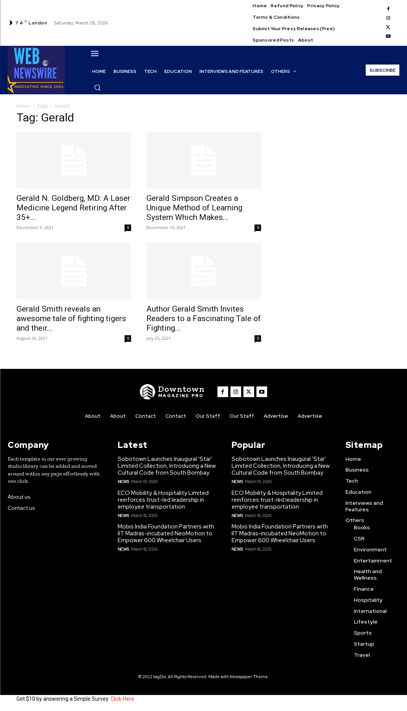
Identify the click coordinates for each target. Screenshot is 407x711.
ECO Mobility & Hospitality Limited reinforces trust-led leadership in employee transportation (163, 500)
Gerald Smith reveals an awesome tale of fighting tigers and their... (71, 318)
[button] (97, 87)
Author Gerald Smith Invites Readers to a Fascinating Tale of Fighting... (203, 318)
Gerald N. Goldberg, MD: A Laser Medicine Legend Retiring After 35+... (73, 208)
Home (23, 106)
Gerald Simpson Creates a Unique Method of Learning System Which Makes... (194, 208)
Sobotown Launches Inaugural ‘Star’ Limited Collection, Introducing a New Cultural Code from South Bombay (167, 466)
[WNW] (172, 391)
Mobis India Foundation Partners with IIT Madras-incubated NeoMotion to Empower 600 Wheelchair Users (166, 533)
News (124, 481)
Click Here (122, 699)
